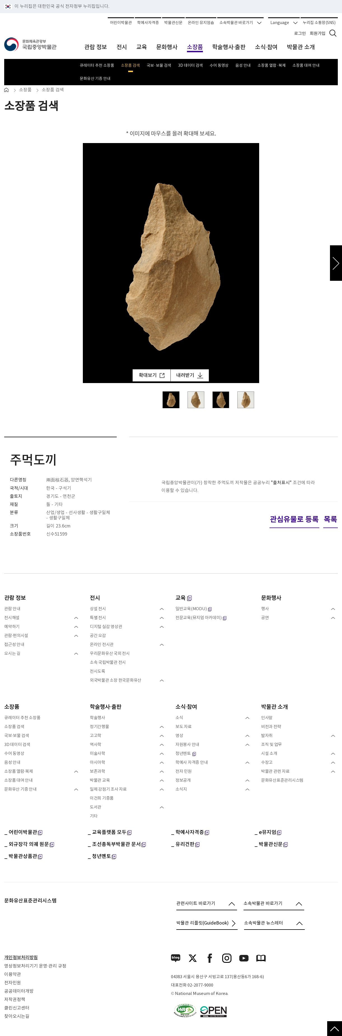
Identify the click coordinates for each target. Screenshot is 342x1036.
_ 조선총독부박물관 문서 (117, 844)
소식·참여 (186, 707)
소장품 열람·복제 (271, 65)
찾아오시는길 (16, 1016)
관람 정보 (15, 598)
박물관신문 (173, 23)
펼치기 (75, 618)
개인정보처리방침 (21, 957)
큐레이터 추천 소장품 (97, 65)
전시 (95, 598)
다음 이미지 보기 (336, 263)
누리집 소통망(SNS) (319, 23)
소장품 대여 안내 (306, 65)
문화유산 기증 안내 (95, 78)
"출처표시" (281, 482)
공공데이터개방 (19, 991)
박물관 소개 (274, 707)
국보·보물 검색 (159, 65)
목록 (330, 519)
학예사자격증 (148, 23)
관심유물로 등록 (294, 519)
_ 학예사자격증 (190, 832)
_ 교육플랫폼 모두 (110, 832)
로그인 (300, 33)
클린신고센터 (16, 1008)
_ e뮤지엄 (267, 832)
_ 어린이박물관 (23, 832)
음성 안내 (243, 65)
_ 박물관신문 (271, 844)
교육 (183, 598)
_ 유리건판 (185, 844)
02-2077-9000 (200, 985)
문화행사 (271, 598)
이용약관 (12, 974)
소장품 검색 (130, 65)
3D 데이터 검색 (190, 65)
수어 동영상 (219, 65)
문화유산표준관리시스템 (30, 901)
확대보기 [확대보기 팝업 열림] (152, 375)
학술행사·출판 (105, 707)
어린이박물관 (121, 23)
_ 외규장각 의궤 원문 (29, 844)
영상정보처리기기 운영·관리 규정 (35, 966)
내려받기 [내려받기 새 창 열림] (189, 375)
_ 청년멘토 (102, 856)
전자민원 (12, 982)
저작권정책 (14, 999)
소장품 (25, 89)
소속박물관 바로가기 (240, 23)
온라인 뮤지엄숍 (201, 23)
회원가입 (317, 33)
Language (284, 23)
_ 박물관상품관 (23, 856)
